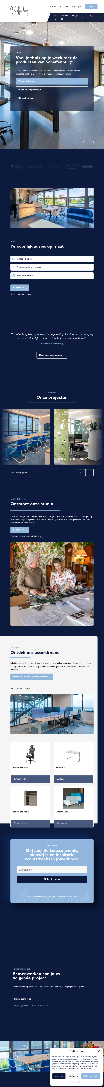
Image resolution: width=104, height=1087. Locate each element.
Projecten (64, 7)
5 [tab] (57, 465)
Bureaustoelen (20, 779)
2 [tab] (45, 465)
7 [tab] (65, 465)
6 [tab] (61, 465)
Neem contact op (22, 999)
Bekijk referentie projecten (21, 294)
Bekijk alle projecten (18, 473)
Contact (91, 7)
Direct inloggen (25, 98)
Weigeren (73, 1076)
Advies (53, 7)
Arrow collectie (20, 823)
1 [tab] (41, 465)
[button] (98, 1051)
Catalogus (76, 7)
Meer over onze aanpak (50, 355)
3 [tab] (49, 465)
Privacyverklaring (76, 1082)
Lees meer (18, 288)
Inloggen (75, 16)
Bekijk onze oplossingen (29, 90)
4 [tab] (53, 465)
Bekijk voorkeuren (91, 1076)
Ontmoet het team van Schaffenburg (25, 537)
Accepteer (59, 1076)
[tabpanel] (26, 437)
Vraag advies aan (26, 81)
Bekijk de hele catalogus (20, 689)
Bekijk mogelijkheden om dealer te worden (31, 1006)
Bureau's (60, 779)
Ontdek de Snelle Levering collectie (30, 677)
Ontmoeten (62, 823)
